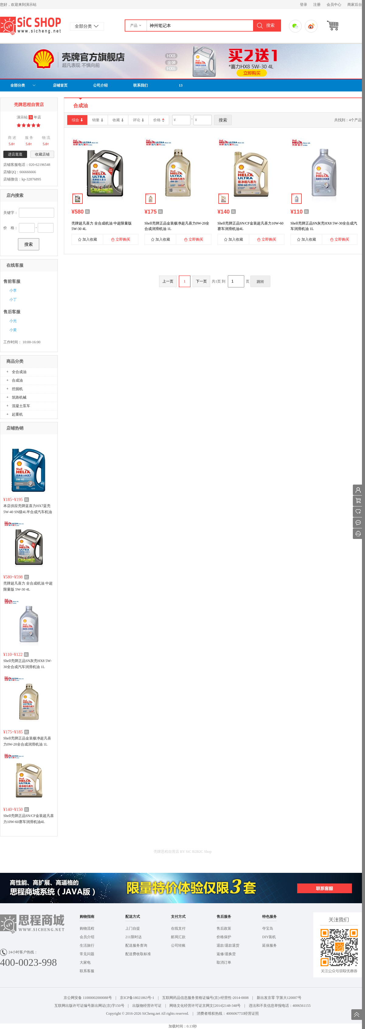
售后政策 (224, 928)
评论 (138, 120)
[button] (136, 25)
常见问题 (87, 954)
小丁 (13, 299)
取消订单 (224, 962)
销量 (97, 120)
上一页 (167, 281)
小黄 (13, 330)
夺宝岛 (267, 928)
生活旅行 (87, 945)
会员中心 (334, 4)
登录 (303, 4)
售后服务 (224, 916)
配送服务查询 (136, 945)
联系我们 (140, 85)
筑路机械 (19, 397)
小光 (13, 321)
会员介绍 (87, 937)
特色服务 (269, 916)
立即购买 (120, 239)
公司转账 (178, 945)
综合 (77, 120)
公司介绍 (100, 85)
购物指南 (87, 916)
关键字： (10, 213)
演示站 (30, 26)
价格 (157, 120)
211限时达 (133, 937)
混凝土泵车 (21, 406)
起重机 (17, 414)
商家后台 (354, 4)
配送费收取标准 (138, 954)
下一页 (201, 281)
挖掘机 (17, 389)
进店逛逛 (15, 154)
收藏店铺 (42, 154)
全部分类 (23, 85)
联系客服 (87, 971)
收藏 (118, 120)
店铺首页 (60, 85)
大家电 (85, 962)
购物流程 (87, 928)
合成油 (17, 380)
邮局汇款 (178, 937)
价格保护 (224, 937)
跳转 (260, 282)
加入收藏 (87, 239)
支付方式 (178, 916)
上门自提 (132, 928)
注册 (317, 4)
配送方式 (132, 916)
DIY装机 (269, 937)
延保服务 (269, 945)
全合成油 (19, 372)
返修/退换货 (226, 954)
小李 (13, 290)
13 (180, 85)
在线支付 (178, 928)
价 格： (10, 228)
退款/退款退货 (228, 945)
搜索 (28, 244)
